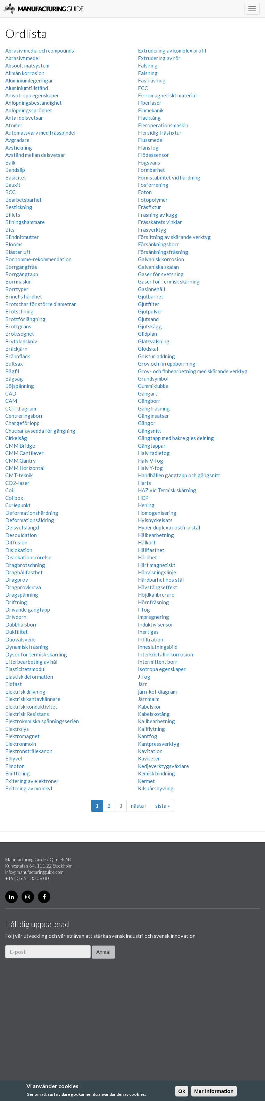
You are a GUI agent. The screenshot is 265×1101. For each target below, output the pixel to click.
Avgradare (17, 140)
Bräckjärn (16, 348)
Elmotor (14, 766)
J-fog (144, 676)
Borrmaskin (18, 281)
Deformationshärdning (31, 513)
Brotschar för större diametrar (40, 304)
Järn (143, 684)
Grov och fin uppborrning (167, 363)
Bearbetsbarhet (23, 200)
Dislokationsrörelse (28, 557)
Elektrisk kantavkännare (32, 699)
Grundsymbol (153, 378)
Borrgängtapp (21, 274)
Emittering (17, 773)
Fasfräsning (152, 80)
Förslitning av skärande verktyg (174, 237)
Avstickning (18, 147)
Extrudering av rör (159, 58)
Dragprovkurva (23, 587)
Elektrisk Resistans (27, 714)
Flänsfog (148, 147)
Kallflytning (151, 729)
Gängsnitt (149, 431)
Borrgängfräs (21, 267)
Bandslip (15, 170)
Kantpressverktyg (159, 744)
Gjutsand (148, 319)
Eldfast (13, 684)
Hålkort (147, 542)
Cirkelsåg (16, 438)
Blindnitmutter (22, 237)
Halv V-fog (150, 460)
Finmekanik (151, 110)
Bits (10, 229)
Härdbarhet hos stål (161, 579)
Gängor (147, 423)
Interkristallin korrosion (165, 654)
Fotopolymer (153, 200)
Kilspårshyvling (156, 788)
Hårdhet (147, 557)
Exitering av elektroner (32, 781)
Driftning (16, 602)
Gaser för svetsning (161, 274)
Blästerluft (18, 252)
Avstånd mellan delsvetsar (35, 155)
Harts (144, 483)
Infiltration (150, 639)
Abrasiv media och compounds (39, 50)
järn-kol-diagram (157, 691)
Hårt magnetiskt (156, 565)
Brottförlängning (25, 319)
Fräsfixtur (149, 207)
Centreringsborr (24, 416)
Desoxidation (21, 535)
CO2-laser (17, 483)
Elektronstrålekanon (28, 751)
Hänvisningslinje (157, 572)
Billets (12, 215)
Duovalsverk (20, 639)
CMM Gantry (20, 460)
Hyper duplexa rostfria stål (169, 527)
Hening (146, 505)
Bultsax (14, 363)
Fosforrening (153, 185)
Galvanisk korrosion (161, 259)
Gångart (147, 393)
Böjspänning (19, 386)
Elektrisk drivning (25, 691)
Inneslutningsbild (157, 647)
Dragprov (16, 579)
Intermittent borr (157, 662)
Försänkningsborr (158, 244)
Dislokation (18, 550)
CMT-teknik (19, 475)
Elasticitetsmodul (25, 669)
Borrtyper (16, 289)
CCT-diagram (20, 408)
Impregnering (153, 617)
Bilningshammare (25, 222)
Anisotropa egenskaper (32, 95)
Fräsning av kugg (157, 215)
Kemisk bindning (156, 773)
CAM (11, 401)
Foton (145, 192)
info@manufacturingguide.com (34, 872)
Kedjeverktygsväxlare (163, 766)
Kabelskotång (154, 714)
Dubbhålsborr (21, 624)
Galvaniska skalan (158, 267)
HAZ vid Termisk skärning (167, 490)
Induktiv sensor (155, 624)
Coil (10, 490)
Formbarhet (151, 170)
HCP (143, 498)
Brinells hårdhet (23, 296)
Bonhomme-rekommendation (38, 259)
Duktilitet (16, 632)
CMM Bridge (20, 445)
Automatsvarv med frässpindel (40, 132)
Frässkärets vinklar (160, 222)
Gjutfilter (148, 304)
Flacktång (149, 117)
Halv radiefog (154, 453)
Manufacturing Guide (43, 8)
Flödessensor (153, 155)
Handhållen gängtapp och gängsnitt (179, 475)
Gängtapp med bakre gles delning (176, 438)
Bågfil (12, 371)
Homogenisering (157, 513)
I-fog (144, 609)
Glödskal (148, 348)
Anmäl (103, 952)
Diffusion (16, 542)
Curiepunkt (18, 505)
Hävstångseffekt (157, 587)
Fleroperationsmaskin (163, 125)
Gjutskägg (150, 326)
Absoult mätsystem (27, 65)
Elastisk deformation (29, 676)
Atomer (14, 125)
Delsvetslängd (22, 527)
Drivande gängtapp (27, 609)
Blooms (14, 244)
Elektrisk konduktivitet (31, 706)
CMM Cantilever (24, 453)
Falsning (148, 65)
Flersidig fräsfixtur (160, 132)
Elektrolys (17, 729)
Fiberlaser (150, 102)
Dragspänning (21, 594)
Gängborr (149, 401)
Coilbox (14, 498)
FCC (143, 88)
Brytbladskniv (21, 341)
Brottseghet (19, 333)
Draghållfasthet (24, 572)
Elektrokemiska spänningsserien (42, 721)
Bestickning (18, 207)
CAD (10, 393)
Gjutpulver (150, 311)
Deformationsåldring (29, 520)
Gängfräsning (154, 408)
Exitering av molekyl (28, 788)
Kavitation (150, 751)
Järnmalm (148, 699)
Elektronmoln (20, 744)
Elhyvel (13, 758)
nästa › (139, 806)
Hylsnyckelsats (155, 520)
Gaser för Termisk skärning (169, 281)
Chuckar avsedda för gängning (40, 431)
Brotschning (19, 311)
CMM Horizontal (24, 468)
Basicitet (15, 177)
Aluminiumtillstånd (26, 88)
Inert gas (148, 632)
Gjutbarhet (150, 296)
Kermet (146, 781)
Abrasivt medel (22, 58)
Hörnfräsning (153, 602)
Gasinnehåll (151, 289)
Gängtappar (152, 445)
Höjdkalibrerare (156, 594)
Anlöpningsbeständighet (33, 102)
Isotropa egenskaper (162, 669)
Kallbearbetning (156, 721)
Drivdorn (15, 617)
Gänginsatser (153, 416)
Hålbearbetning (156, 535)
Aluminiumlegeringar (29, 80)
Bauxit (12, 185)
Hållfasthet (151, 550)
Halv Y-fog (150, 468)
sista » (162, 806)
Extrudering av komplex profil (172, 50)
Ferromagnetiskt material (167, 95)
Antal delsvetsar (24, 117)
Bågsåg (14, 378)
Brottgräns (18, 326)
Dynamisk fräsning (26, 647)
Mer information (213, 1091)
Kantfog (147, 736)
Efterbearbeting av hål (31, 662)
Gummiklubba (153, 386)
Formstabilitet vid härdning (169, 177)
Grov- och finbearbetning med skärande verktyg (193, 371)
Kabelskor (149, 706)
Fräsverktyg (152, 229)
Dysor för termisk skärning (36, 654)
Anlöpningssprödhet (28, 110)
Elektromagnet (22, 736)
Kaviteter (149, 758)
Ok (181, 1091)
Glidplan (147, 333)
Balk (10, 162)
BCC (10, 192)
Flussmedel (151, 140)
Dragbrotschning (25, 565)
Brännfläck (17, 356)
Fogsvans (149, 162)
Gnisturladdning (156, 356)
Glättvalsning (153, 341)
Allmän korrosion (24, 73)
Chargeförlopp (22, 423)
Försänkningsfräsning (163, 252)
